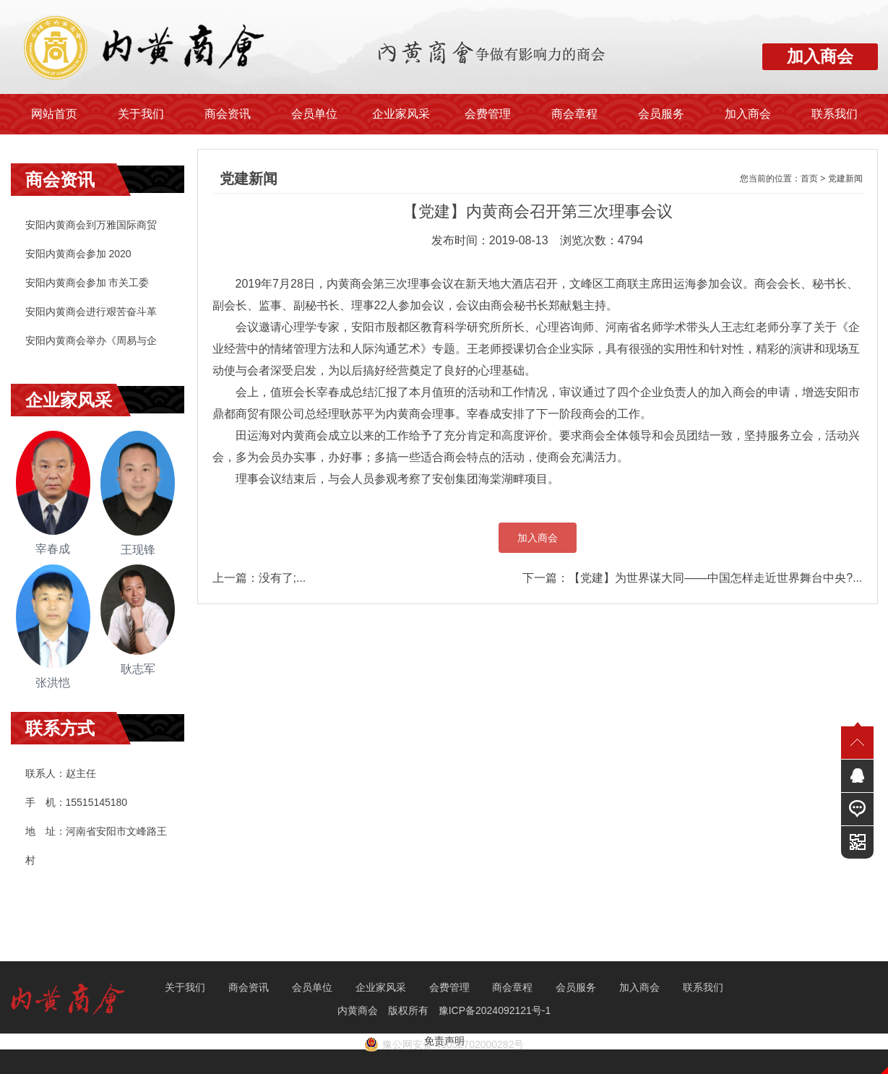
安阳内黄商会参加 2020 (78, 253)
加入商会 (748, 114)
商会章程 (574, 114)
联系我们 (834, 114)
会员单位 (314, 114)
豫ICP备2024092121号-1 (496, 1010)
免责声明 (444, 1041)
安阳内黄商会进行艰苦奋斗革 (91, 311)
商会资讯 (227, 114)
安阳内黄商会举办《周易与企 (91, 340)
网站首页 (54, 114)
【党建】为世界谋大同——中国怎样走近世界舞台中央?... (715, 578)
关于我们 (141, 114)
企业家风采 (401, 114)
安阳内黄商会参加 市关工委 (87, 282)
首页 (809, 178)
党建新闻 (845, 178)
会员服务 (661, 114)
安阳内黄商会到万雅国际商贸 (91, 225)
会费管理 (488, 114)
